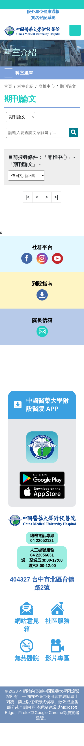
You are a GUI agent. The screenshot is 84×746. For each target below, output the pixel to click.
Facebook (26, 258)
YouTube (57, 258)
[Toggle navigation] (75, 30)
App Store (42, 492)
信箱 (42, 331)
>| (56, 197)
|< (28, 197)
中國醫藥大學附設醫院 (42, 520)
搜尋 (73, 132)
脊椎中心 (47, 86)
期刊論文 (68, 86)
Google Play (42, 478)
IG (42, 258)
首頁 (8, 86)
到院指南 (42, 295)
